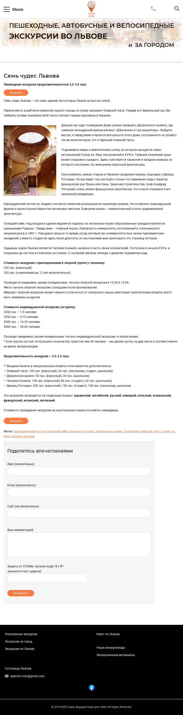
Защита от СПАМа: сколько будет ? (35, 566)
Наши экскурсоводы (111, 647)
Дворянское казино (109, 431)
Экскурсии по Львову (20, 649)
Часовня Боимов (23, 436)
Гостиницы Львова (18, 668)
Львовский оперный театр (142, 431)
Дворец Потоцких (81, 431)
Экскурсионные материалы (116, 655)
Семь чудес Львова (31, 75)
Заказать (16, 92)
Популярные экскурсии (21, 634)
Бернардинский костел (30, 431)
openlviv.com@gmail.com (27, 676)
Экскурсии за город (18, 641)
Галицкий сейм (57, 431)
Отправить (20, 593)
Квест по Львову (108, 634)
